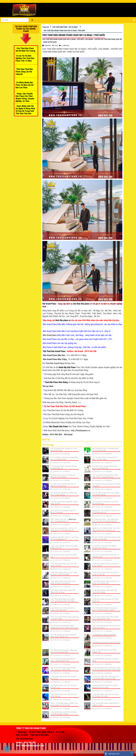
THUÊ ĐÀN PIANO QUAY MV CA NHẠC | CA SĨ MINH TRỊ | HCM (105, 695)
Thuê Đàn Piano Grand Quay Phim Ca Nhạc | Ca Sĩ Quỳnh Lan (63, 485)
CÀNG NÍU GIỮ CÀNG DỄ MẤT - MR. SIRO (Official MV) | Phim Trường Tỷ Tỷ (106, 529)
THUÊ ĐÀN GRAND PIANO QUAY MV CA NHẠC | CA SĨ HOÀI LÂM (105, 582)
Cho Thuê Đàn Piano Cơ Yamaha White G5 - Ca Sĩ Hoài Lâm (105, 449)
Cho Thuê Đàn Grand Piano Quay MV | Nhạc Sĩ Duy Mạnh (63, 511)
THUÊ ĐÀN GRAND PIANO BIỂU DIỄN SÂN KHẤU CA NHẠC (63, 591)
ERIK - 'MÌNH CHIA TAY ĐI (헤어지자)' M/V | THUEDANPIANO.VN (63, 520)
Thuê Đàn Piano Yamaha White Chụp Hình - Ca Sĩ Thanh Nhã (104, 467)
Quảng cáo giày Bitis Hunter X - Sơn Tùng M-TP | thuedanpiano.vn (64, 538)
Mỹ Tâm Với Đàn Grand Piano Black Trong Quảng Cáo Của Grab (106, 538)
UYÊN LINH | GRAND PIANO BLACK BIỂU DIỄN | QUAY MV (64, 547)
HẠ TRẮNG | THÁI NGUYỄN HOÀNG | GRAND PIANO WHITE (104, 547)
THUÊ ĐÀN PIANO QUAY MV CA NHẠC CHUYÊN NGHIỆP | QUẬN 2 (63, 713)
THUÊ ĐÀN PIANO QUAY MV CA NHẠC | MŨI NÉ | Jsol (63, 686)
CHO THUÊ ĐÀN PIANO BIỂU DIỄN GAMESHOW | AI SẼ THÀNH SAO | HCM (63, 627)
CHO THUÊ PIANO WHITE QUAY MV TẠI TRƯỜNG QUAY (105, 556)
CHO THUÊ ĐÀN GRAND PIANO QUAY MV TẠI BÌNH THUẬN (64, 618)
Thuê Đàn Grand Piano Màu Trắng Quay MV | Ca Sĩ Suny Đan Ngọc (63, 651)
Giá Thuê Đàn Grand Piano (54, 351)
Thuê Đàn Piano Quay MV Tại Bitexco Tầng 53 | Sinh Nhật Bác (62, 476)
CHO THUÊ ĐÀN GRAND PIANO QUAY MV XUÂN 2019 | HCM (106, 627)
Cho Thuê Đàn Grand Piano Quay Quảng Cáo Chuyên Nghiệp (105, 494)
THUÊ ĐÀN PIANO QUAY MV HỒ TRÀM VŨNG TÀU (105, 600)
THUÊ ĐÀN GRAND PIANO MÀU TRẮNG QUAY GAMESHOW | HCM (105, 618)
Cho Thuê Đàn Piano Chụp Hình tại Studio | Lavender (106, 485)
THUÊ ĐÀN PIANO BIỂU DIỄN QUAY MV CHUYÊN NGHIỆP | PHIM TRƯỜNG (105, 678)
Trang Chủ (45, 27)
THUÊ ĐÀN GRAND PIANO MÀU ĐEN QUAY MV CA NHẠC (104, 591)
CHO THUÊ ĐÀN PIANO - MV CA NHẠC (65, 27)
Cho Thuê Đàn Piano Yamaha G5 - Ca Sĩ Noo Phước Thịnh (63, 449)
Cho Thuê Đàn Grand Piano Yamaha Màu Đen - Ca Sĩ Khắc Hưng (64, 458)
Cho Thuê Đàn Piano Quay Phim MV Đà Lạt (63, 556)
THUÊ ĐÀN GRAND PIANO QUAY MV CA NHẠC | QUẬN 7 (105, 565)
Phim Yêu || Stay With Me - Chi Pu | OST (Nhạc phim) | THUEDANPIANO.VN (63, 529)
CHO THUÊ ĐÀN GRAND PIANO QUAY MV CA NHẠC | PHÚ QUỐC (64, 31)
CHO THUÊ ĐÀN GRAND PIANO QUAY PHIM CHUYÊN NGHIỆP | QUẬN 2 (105, 609)
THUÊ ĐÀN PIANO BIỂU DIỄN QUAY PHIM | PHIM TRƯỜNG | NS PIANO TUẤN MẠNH (106, 669)
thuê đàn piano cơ (63, 320)
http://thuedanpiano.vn (80, 430)
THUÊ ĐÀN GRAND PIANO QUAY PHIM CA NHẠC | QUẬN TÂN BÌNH (63, 574)
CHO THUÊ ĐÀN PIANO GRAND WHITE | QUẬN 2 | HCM (105, 704)
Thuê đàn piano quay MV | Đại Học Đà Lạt (106, 642)
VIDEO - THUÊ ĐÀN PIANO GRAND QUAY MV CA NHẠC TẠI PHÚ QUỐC (64, 704)
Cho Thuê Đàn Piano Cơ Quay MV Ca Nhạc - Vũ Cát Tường (104, 458)
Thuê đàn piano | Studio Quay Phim (104, 635)
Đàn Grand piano (50, 335)
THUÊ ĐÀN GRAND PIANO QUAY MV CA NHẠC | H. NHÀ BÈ (105, 574)
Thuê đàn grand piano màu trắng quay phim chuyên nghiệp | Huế (63, 636)
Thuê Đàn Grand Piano (55, 363)
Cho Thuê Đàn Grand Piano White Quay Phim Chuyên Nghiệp (63, 494)
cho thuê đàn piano (81, 303)
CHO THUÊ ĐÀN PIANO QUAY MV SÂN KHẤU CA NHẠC (63, 565)
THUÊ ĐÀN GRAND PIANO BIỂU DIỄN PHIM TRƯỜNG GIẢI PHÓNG (63, 582)
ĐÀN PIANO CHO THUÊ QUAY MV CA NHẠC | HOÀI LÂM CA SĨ (62, 609)
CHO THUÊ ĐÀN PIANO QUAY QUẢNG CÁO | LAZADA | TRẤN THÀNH (63, 669)
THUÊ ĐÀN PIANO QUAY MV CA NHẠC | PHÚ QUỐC (63, 678)
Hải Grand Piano (49, 303)
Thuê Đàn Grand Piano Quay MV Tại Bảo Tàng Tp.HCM (64, 503)
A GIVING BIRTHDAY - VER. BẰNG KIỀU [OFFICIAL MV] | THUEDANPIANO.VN (105, 520)
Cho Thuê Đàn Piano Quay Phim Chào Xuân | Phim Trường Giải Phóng (105, 476)
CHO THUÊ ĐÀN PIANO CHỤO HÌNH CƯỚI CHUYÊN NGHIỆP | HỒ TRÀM (62, 600)
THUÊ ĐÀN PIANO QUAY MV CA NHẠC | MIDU (105, 660)
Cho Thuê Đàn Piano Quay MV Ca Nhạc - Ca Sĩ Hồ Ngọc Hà (64, 467)
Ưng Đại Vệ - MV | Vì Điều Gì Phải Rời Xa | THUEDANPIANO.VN (106, 511)
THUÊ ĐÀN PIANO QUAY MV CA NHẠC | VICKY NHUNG (63, 695)
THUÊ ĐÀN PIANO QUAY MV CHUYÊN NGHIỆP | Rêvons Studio (105, 686)
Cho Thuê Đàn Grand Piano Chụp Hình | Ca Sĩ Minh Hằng (105, 503)
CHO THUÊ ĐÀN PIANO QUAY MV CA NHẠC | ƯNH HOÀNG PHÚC (62, 660)
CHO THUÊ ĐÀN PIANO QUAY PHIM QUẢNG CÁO (104, 651)
